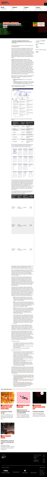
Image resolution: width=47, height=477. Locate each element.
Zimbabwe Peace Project (16, 59)
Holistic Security (42, 470)
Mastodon (44, 460)
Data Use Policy (36, 460)
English (37, 51)
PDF (24, 86)
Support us (44, 461)
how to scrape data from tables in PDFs (23, 377)
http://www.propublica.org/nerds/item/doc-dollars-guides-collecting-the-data (23, 384)
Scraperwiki (15, 379)
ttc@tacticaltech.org (36, 461)
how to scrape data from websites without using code (23, 376)
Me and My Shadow (42, 472)
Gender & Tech (42, 471)
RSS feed (44, 462)
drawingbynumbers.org (15, 46)
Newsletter (44, 456)
